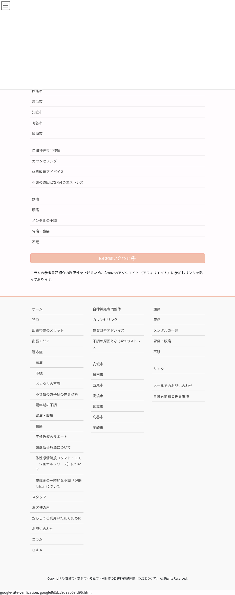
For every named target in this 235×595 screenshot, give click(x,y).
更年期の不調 (46, 404)
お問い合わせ (42, 528)
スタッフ (39, 496)
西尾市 (37, 90)
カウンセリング (44, 160)
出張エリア (41, 340)
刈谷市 (37, 122)
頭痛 (35, 199)
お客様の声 (41, 507)
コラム (37, 539)
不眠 (35, 241)
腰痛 (35, 209)
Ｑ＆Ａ (37, 549)
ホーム (37, 309)
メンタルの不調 (44, 220)
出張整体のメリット (48, 330)
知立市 (37, 111)
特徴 (35, 319)
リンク (159, 368)
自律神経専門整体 (46, 150)
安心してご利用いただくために (57, 517)
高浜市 (37, 101)
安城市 (98, 363)
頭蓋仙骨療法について (53, 447)
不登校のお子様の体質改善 (57, 394)
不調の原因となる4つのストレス (57, 182)
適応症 (37, 351)
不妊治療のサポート (52, 436)
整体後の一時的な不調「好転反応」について (59, 483)
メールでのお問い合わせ (173, 385)
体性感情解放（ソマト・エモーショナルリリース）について (59, 463)
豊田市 (98, 374)
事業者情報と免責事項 (171, 396)
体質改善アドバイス (48, 171)
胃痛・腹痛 (41, 230)
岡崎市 (37, 133)
